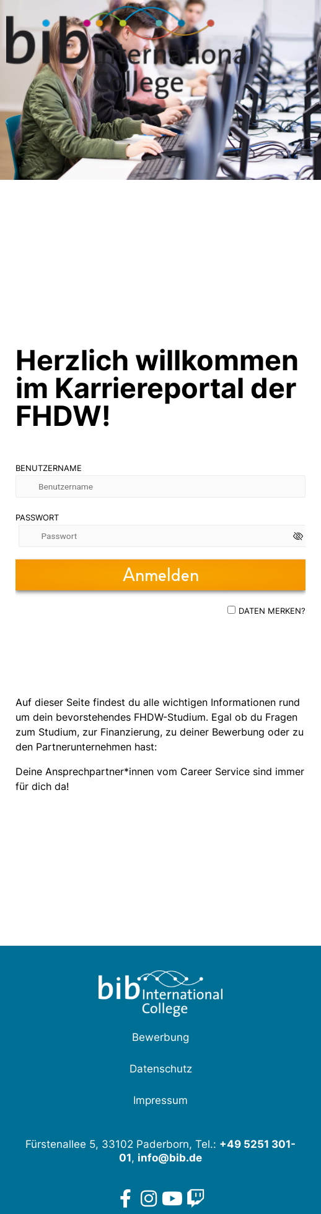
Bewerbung (160, 1037)
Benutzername (48, 468)
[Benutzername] (160, 486)
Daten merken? (272, 611)
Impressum (160, 1100)
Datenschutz (161, 1069)
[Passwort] (164, 536)
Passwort (37, 517)
